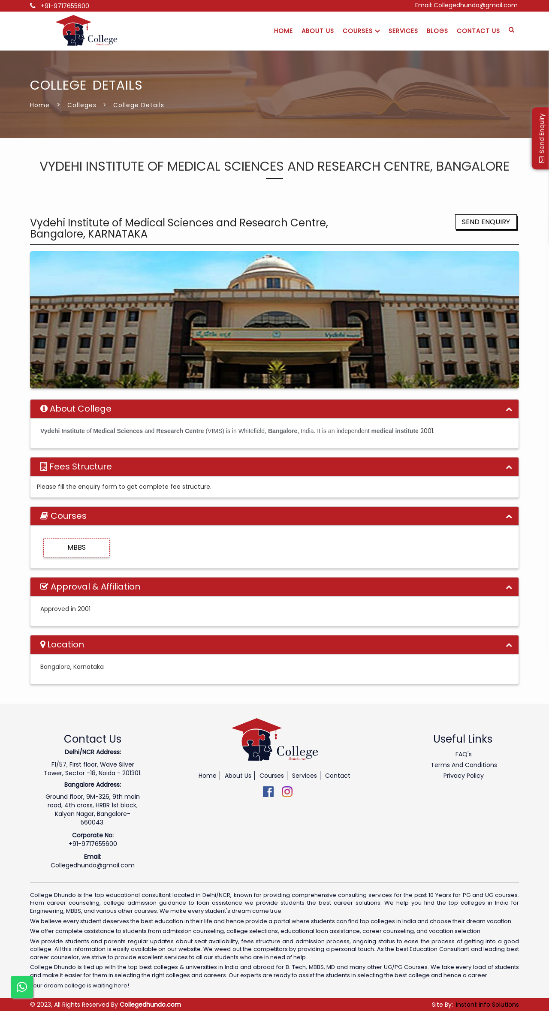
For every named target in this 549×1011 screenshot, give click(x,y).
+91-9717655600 (65, 6)
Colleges (82, 105)
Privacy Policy (463, 775)
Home (283, 31)
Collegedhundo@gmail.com (476, 5)
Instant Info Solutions (487, 1004)
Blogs (437, 31)
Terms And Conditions (464, 765)
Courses (361, 31)
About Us (318, 31)
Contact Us (478, 31)
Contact (337, 775)
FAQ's (463, 754)
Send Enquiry (486, 222)
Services (403, 31)
